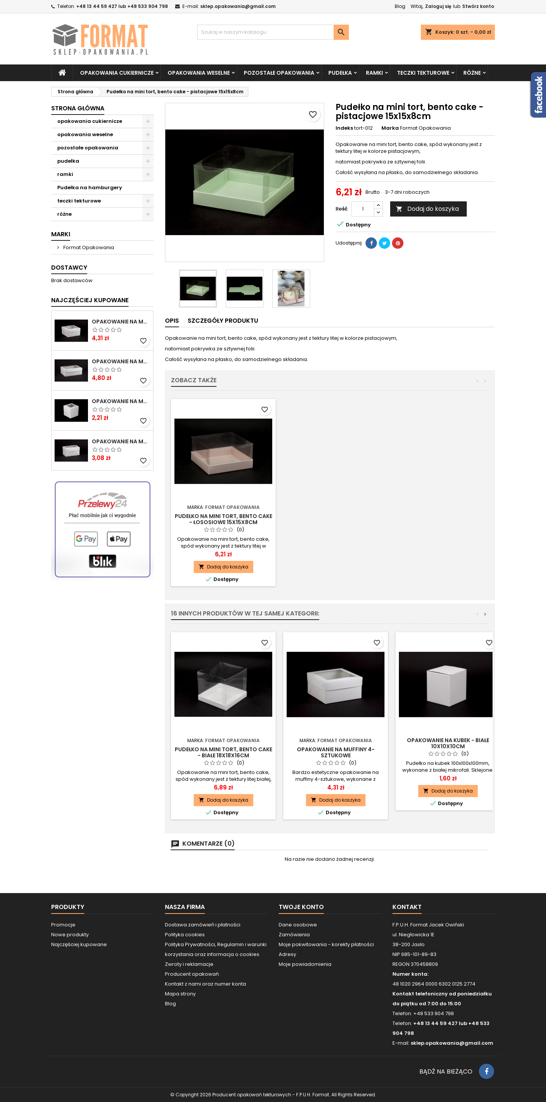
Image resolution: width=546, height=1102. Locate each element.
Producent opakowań (192, 974)
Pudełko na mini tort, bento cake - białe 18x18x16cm (223, 752)
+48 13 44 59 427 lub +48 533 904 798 (122, 6)
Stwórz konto (478, 6)
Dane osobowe (298, 924)
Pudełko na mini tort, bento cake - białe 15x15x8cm (223, 519)
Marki (60, 234)
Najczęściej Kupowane (90, 300)
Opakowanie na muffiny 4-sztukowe (121, 322)
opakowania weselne (199, 73)
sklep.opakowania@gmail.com (238, 6)
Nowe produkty (70, 934)
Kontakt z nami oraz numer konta (205, 983)
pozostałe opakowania (279, 73)
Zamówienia (294, 934)
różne (472, 73)
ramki (374, 73)
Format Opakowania (88, 247)
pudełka (340, 73)
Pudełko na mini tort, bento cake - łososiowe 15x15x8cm (335, 519)
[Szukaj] (273, 32)
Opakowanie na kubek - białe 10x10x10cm (448, 743)
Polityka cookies (185, 934)
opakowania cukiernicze (117, 73)
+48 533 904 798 (433, 1013)
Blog (400, 6)
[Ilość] (362, 209)
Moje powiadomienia (305, 964)
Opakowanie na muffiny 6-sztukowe (121, 361)
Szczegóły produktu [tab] (223, 320)
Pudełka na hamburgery (89, 187)
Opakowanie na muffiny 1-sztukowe (121, 401)
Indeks (344, 128)
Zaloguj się (438, 6)
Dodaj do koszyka (427, 208)
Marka (390, 128)
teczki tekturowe (423, 73)
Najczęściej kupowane (79, 944)
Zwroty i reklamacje (189, 964)
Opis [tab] (172, 320)
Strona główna (77, 108)
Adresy (287, 954)
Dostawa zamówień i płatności (202, 924)
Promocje (63, 924)
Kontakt (407, 907)
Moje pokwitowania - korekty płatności (326, 944)
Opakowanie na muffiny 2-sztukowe (121, 441)
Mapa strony (180, 993)
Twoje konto (301, 907)
